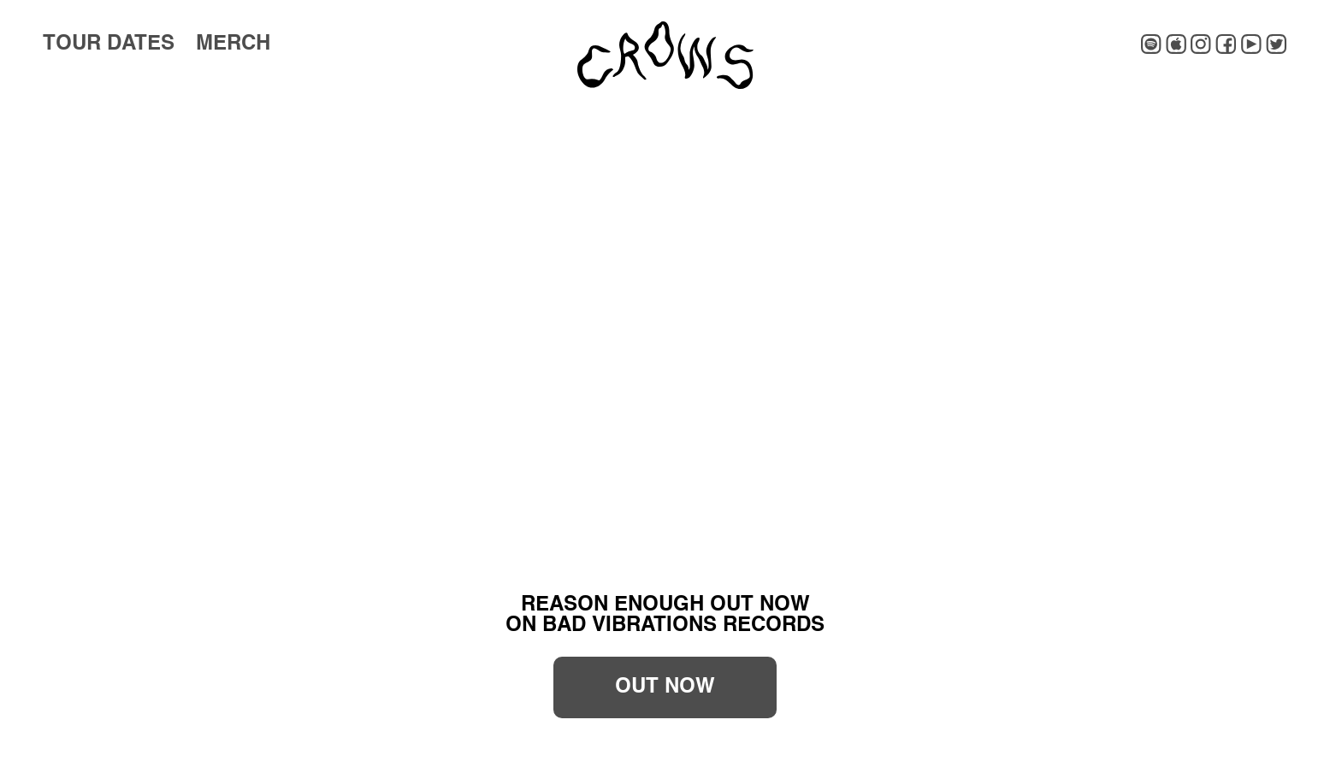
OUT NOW (665, 687)
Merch (233, 44)
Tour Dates (108, 44)
